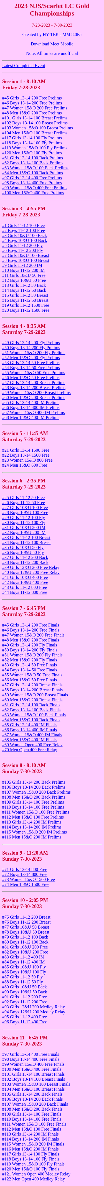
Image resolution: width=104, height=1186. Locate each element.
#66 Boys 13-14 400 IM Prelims (31, 407)
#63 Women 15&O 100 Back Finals (34, 714)
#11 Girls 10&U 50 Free (23, 275)
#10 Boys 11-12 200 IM (23, 270)
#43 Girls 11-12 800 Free (24, 587)
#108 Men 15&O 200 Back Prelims (33, 797)
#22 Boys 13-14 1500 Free (26, 455)
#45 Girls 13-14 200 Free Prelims (32, 98)
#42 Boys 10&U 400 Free (25, 582)
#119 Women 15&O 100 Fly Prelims (34, 147)
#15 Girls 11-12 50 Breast (25, 295)
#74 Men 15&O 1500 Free (25, 884)
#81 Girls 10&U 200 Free (25, 947)
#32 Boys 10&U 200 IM (23, 532)
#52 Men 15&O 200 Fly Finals (29, 660)
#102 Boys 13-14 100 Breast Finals (33, 1079)
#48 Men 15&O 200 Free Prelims (32, 113)
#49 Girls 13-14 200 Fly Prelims (31, 342)
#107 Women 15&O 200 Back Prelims (36, 792)
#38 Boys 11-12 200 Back (25, 562)
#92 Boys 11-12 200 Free (24, 1002)
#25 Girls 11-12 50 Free (23, 497)
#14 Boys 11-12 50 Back (24, 290)
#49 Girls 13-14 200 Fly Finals (29, 645)
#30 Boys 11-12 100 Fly (23, 522)
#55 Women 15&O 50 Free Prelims (33, 372)
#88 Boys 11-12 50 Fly (22, 982)
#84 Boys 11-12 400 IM (23, 962)
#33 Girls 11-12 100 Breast (26, 537)
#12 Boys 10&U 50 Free (24, 280)
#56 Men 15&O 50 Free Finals (29, 680)
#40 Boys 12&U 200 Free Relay (31, 572)
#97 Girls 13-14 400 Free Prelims (32, 177)
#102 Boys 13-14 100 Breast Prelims (35, 123)
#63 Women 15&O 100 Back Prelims (35, 167)
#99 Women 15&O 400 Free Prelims (34, 187)
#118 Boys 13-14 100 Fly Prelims (32, 142)
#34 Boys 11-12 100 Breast (26, 542)
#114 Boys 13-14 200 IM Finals (30, 1139)
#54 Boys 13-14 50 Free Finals (29, 670)
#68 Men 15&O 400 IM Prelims (30, 417)
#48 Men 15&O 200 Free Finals (30, 640)
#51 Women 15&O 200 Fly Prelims (33, 352)
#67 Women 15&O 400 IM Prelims (33, 412)
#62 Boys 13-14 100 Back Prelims (32, 162)
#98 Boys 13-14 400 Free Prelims (32, 182)
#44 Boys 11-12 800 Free (24, 592)
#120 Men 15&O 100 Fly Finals (30, 1169)
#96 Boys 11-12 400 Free (24, 1021)
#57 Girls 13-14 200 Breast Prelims (33, 382)
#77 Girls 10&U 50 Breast (25, 927)
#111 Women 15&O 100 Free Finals (34, 1124)
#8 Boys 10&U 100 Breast (25, 260)
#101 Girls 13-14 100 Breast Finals (33, 1074)
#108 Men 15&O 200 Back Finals (32, 1109)
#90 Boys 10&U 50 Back (24, 992)
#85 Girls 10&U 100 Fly (24, 967)
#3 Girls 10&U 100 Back (24, 235)
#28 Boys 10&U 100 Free (25, 512)
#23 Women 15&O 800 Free (27, 460)
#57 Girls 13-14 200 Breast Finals (32, 685)
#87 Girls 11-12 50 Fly (22, 977)
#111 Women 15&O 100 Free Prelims (35, 812)
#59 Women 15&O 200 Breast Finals (35, 694)
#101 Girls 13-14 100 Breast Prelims (34, 118)
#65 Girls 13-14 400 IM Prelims (30, 402)
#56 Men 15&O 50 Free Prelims (31, 377)
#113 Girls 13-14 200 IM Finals (30, 1134)
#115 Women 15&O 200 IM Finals (33, 1144)
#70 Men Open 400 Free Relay (29, 749)
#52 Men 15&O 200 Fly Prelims (31, 357)
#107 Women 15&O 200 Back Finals (35, 1104)
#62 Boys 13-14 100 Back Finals (31, 709)
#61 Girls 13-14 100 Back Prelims (32, 157)
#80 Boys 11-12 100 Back (25, 942)
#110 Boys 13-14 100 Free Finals (31, 1119)
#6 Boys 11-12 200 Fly (22, 250)
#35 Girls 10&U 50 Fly (23, 547)
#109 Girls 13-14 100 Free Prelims (33, 802)
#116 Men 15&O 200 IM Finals (30, 1149)
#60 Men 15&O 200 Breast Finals (32, 699)
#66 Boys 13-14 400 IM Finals (29, 729)
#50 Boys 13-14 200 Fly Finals (29, 650)
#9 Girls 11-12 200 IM (22, 265)
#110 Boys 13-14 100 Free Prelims (33, 807)
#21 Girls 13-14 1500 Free (25, 450)
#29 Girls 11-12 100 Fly (23, 517)
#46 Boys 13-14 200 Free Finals (30, 630)
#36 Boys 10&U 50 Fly (23, 552)
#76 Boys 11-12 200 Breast (26, 922)
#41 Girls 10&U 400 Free (25, 577)
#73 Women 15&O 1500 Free (28, 879)
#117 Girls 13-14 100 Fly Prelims (32, 138)
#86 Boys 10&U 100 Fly (24, 972)
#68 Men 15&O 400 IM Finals (29, 739)
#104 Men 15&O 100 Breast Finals (33, 1089)
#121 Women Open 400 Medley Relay (36, 1174)
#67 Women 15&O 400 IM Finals (32, 734)
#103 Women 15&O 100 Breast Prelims (37, 128)
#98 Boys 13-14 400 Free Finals (30, 1059)
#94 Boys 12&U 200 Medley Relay (33, 1011)
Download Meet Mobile (52, 44)
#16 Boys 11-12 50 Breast (25, 300)
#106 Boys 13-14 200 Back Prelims (33, 787)
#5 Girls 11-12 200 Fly (22, 245)
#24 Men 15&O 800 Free (24, 465)
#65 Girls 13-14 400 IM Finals (29, 724)
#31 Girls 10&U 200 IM (23, 527)
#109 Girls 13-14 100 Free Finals (31, 1114)
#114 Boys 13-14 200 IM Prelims (32, 827)
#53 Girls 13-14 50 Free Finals (29, 665)
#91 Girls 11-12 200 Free (24, 997)
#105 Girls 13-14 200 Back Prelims (33, 782)
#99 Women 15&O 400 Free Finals (33, 1064)
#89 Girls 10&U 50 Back (24, 987)
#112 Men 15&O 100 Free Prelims (33, 817)
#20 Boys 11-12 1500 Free (25, 310)
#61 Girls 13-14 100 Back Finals (31, 704)
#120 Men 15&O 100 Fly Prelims (32, 152)
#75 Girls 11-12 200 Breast (26, 917)
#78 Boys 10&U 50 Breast (25, 932)
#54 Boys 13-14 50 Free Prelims (31, 367)
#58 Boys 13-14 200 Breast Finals (32, 689)
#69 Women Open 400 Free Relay (32, 744)
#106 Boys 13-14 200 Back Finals (32, 1099)
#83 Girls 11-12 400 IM (23, 957)
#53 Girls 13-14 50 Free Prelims (31, 362)
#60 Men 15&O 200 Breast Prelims (33, 397)
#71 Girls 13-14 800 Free (24, 869)
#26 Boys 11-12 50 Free (23, 502)
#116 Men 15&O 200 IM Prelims (31, 837)
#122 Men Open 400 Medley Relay (33, 1179)
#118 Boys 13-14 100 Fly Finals (30, 1159)
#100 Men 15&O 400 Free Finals (31, 1069)
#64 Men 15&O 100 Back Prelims (32, 172)
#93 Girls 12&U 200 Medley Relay (33, 1006)
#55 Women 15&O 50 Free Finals (32, 675)
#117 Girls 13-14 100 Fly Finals (30, 1154)
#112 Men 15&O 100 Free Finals (31, 1129)
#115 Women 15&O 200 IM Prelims (34, 832)
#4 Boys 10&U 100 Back (24, 240)
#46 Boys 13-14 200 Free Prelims (32, 103)
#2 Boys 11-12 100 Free (23, 230)
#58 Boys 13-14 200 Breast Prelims (33, 387)
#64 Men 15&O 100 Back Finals (31, 719)
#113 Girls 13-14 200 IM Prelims (31, 822)
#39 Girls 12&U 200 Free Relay (30, 567)
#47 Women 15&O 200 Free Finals (33, 635)
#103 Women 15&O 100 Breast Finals (36, 1084)
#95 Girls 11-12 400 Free (24, 1016)
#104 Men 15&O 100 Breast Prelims (34, 133)
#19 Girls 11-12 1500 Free (25, 305)
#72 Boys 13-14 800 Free (24, 874)
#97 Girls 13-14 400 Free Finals (30, 1054)
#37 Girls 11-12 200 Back (25, 557)
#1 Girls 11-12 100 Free (23, 225)
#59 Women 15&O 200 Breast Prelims (36, 392)
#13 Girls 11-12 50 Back (24, 285)
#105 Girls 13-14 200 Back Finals (32, 1094)
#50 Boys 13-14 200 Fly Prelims (31, 347)
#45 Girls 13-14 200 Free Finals (30, 625)
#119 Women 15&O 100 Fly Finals (33, 1164)
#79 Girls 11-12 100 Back (25, 937)
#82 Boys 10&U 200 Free (25, 952)
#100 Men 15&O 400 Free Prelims (33, 192)
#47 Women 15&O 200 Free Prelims (34, 108)
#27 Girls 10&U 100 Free (25, 507)
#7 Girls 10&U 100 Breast (25, 255)
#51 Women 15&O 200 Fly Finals (32, 655)
